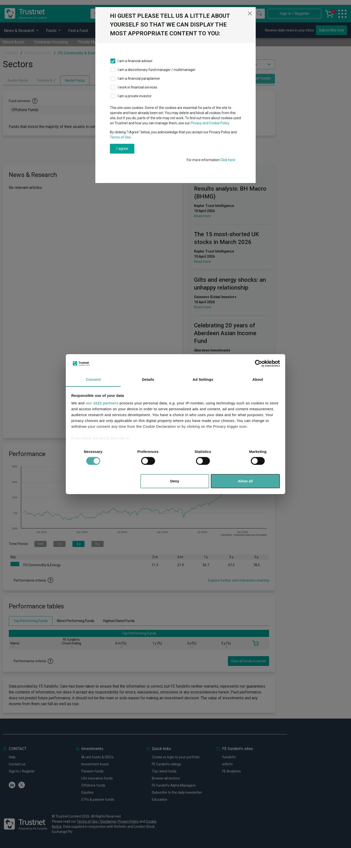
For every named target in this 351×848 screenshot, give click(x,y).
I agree (122, 148)
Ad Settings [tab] (203, 379)
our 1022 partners (102, 403)
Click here (227, 160)
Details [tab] (148, 379)
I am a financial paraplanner (139, 78)
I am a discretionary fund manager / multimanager (156, 69)
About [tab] (258, 379)
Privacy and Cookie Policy (210, 123)
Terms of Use (120, 137)
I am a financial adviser (135, 60)
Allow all (245, 481)
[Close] (250, 13)
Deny (174, 481)
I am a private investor (135, 96)
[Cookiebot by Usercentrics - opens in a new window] (258, 363)
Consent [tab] (93, 379)
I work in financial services (137, 87)
